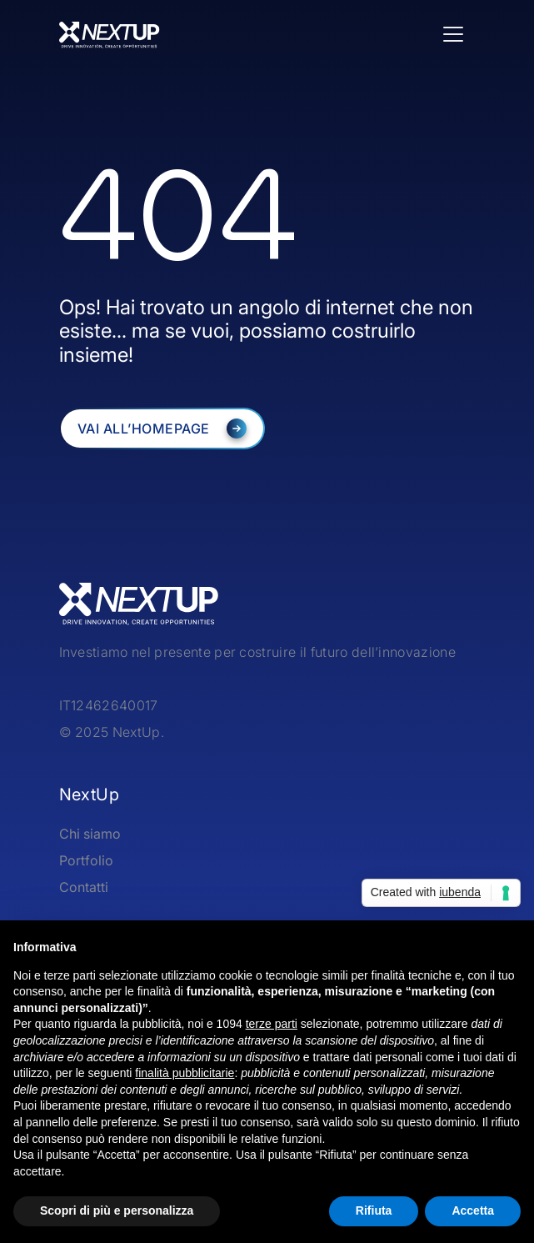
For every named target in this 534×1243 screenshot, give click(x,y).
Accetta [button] (473, 1210)
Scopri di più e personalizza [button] (116, 1210)
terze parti (271, 1023)
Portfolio (86, 860)
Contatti (83, 887)
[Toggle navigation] (453, 34)
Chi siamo (90, 833)
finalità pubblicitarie (184, 1073)
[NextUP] (162, 428)
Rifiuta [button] (374, 1210)
